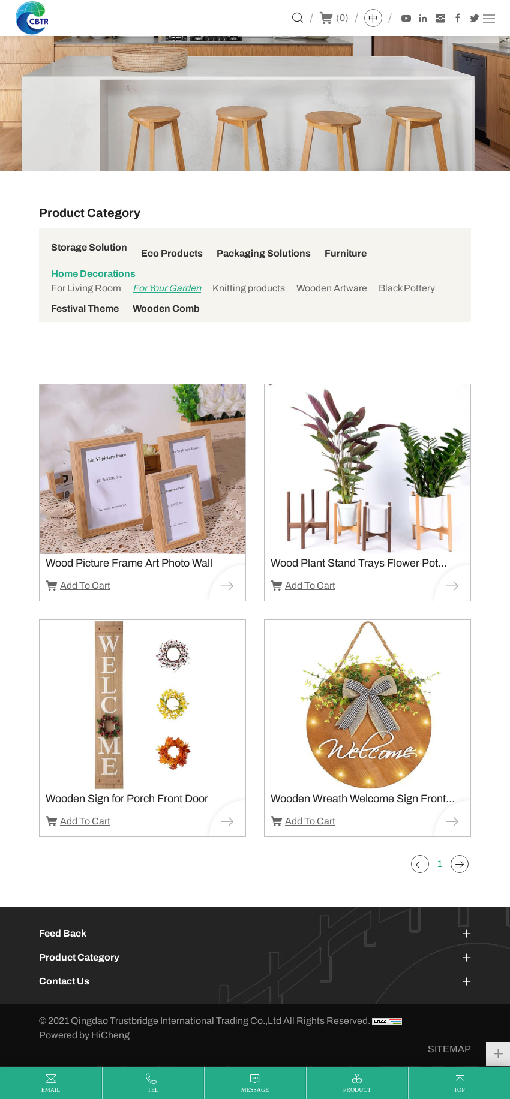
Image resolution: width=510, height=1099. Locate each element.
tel (153, 1089)
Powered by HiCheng (84, 1035)
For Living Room (86, 288)
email (51, 1089)
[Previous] (420, 864)
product (357, 1089)
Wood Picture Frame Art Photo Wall (129, 563)
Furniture (346, 253)
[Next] (460, 864)
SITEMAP (449, 1049)
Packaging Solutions (264, 253)
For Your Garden (167, 288)
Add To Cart (85, 585)
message (255, 1089)
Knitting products (248, 288)
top (459, 1089)
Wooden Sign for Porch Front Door (127, 799)
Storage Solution (89, 247)
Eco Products (172, 253)
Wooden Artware (331, 288)
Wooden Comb (166, 308)
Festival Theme (85, 308)
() (342, 18)
